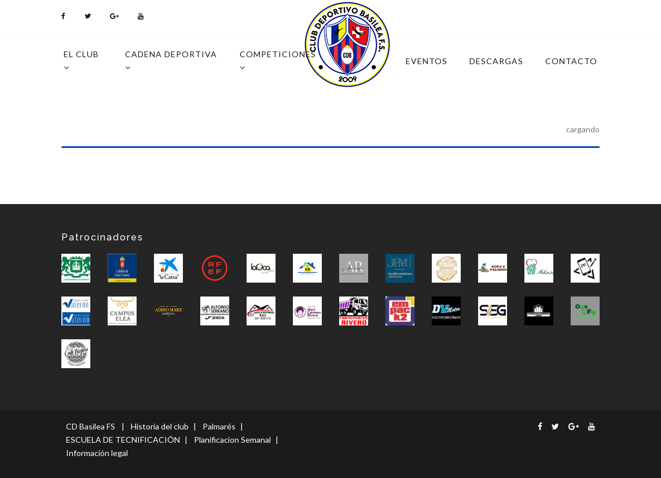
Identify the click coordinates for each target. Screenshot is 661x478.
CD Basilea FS (90, 426)
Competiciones (278, 60)
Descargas (496, 61)
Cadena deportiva (171, 60)
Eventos (426, 61)
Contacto (571, 61)
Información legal (97, 453)
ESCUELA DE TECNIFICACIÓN (123, 439)
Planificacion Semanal (232, 439)
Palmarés (219, 426)
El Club (81, 60)
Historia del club (160, 426)
